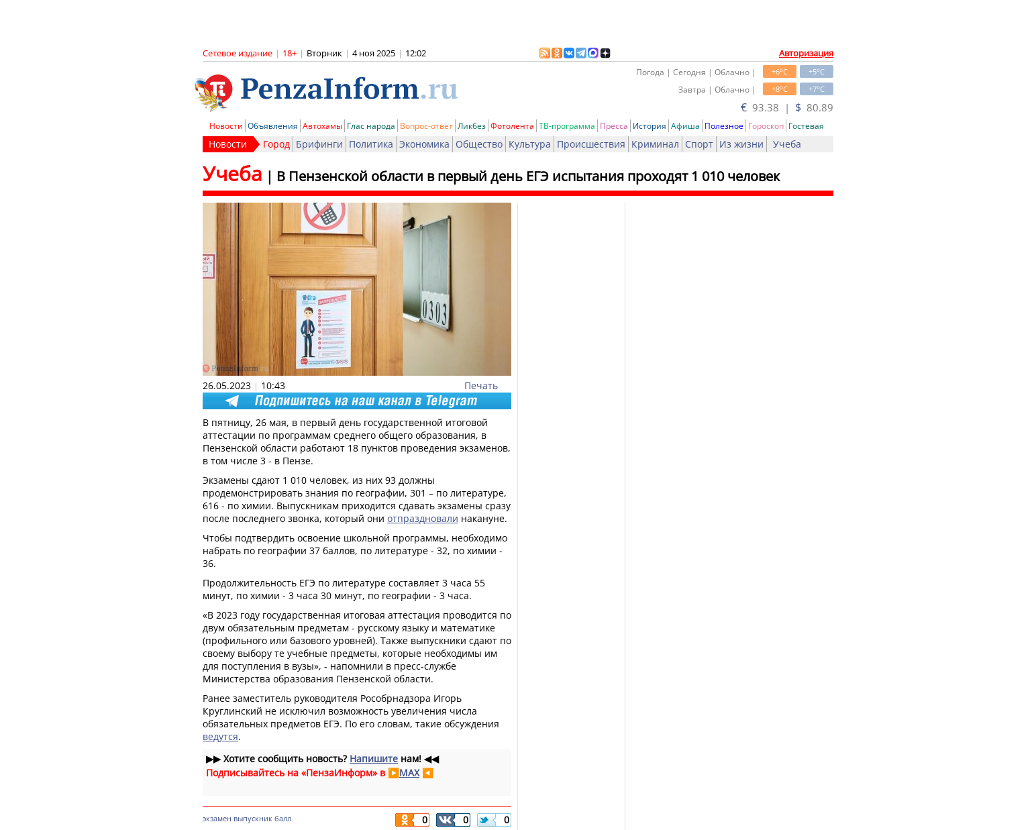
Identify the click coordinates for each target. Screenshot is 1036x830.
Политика (371, 144)
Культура (530, 144)
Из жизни (741, 144)
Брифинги (319, 144)
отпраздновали (422, 518)
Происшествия (591, 144)
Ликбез (472, 126)
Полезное (724, 126)
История (649, 126)
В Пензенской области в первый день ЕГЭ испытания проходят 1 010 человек (528, 176)
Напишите (374, 758)
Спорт (699, 144)
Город (276, 144)
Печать (481, 385)
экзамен (217, 818)
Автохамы (322, 126)
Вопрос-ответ (426, 126)
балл (282, 818)
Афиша (685, 126)
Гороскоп (766, 126)
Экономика (424, 144)
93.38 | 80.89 (787, 107)
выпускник (253, 818)
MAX (409, 772)
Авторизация (806, 53)
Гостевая (806, 126)
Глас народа (371, 126)
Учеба (787, 144)
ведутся (220, 736)
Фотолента (512, 126)
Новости (226, 126)
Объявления (273, 126)
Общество (479, 144)
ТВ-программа (567, 126)
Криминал (655, 144)
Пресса (614, 126)
